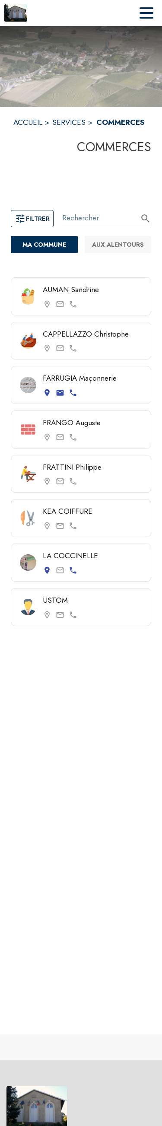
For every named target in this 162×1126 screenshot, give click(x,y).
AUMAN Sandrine (71, 289)
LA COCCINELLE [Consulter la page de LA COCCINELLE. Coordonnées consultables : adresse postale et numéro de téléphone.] (70, 555)
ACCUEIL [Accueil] (27, 122)
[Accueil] (15, 13)
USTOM (55, 600)
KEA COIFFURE (67, 511)
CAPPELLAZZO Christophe (86, 334)
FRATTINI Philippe (72, 467)
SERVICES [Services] (69, 122)
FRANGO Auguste (72, 422)
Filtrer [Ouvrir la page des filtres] (32, 218)
